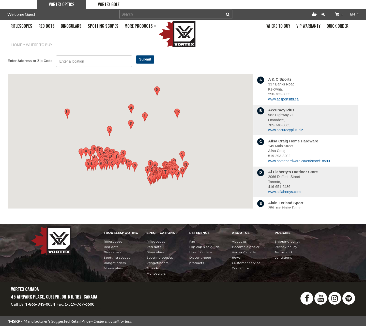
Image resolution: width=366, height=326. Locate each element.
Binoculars (112, 252)
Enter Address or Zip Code (30, 61)
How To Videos (200, 252)
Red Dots (111, 247)
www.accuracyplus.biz (285, 130)
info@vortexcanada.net (31, 308)
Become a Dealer (246, 247)
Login (323, 14)
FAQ (192, 241)
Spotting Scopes (117, 257)
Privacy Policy (286, 247)
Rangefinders (115, 263)
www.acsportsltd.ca (283, 99)
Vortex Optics (61, 4)
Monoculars (113, 268)
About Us (239, 241)
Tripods (152, 268)
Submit (145, 59)
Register (314, 14)
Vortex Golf (108, 4)
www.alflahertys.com (284, 192)
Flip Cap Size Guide (204, 247)
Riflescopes (113, 241)
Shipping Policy (287, 241)
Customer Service (246, 263)
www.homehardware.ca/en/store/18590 (299, 161)
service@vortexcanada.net (78, 308)
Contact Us (241, 268)
